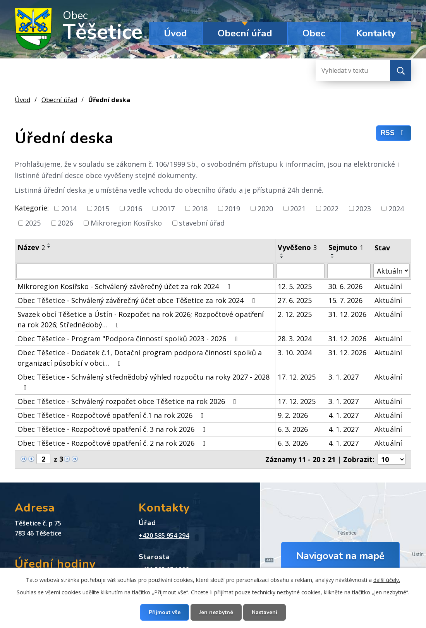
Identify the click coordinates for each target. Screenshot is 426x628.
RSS (394, 132)
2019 (232, 208)
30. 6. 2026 (345, 286)
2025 (33, 223)
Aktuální (388, 286)
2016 (134, 208)
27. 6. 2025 (295, 300)
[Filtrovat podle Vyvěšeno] (300, 271)
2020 (265, 208)
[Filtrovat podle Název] (145, 271)
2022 (330, 208)
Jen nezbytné (216, 612)
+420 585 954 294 (164, 535)
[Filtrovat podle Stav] (391, 271)
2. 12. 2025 (295, 314)
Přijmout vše (164, 612)
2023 (363, 208)
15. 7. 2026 (345, 300)
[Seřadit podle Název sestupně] (49, 246)
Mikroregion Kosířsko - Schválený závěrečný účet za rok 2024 (125, 286)
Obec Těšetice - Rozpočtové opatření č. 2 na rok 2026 (113, 443)
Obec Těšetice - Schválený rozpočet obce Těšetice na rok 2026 (128, 401)
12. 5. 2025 (295, 286)
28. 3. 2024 (295, 338)
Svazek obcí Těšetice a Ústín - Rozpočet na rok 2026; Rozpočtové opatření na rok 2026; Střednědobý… (140, 319)
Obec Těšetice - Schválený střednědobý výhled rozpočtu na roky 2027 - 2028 (143, 381)
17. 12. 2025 (297, 377)
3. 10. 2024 (295, 352)
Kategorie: (32, 207)
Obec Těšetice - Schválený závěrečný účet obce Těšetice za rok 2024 (137, 300)
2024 (396, 208)
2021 (298, 208)
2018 (200, 208)
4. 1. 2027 (343, 415)
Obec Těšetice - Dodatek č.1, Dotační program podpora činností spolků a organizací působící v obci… (139, 358)
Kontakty (376, 33)
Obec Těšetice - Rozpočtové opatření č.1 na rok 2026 (112, 415)
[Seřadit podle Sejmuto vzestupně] (332, 254)
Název (31, 247)
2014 (69, 208)
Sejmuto (345, 247)
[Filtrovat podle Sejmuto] (349, 271)
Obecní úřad (245, 33)
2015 (101, 208)
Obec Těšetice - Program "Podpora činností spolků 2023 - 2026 (128, 338)
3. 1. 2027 (343, 377)
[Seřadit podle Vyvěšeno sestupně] (282, 257)
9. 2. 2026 (293, 415)
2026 (65, 223)
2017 (167, 208)
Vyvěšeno (297, 247)
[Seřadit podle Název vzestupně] (49, 243)
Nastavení (264, 612)
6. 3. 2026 (293, 429)
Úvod (175, 33)
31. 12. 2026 (347, 314)
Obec (313, 33)
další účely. (386, 580)
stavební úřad (202, 223)
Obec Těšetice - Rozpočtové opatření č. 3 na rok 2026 (113, 429)
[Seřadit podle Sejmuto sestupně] (332, 257)
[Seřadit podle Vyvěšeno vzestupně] (282, 254)
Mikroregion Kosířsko (126, 223)
